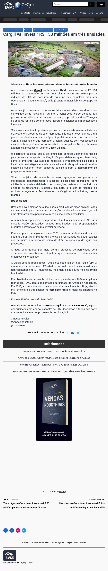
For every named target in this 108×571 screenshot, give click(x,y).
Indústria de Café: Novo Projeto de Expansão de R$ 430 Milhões (54, 351)
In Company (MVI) (68, 13)
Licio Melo (27, 30)
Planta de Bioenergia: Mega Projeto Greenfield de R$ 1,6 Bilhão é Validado (54, 358)
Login (101, 4)
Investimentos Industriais (44, 13)
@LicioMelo (18, 325)
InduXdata (25, 13)
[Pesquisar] (91, 4)
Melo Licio (62, 491)
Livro (91, 13)
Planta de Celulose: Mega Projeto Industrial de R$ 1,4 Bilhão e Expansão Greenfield (54, 371)
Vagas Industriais (61, 30)
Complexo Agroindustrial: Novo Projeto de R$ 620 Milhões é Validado (54, 365)
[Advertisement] (54, 463)
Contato (99, 13)
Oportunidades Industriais (42, 30)
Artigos (83, 13)
